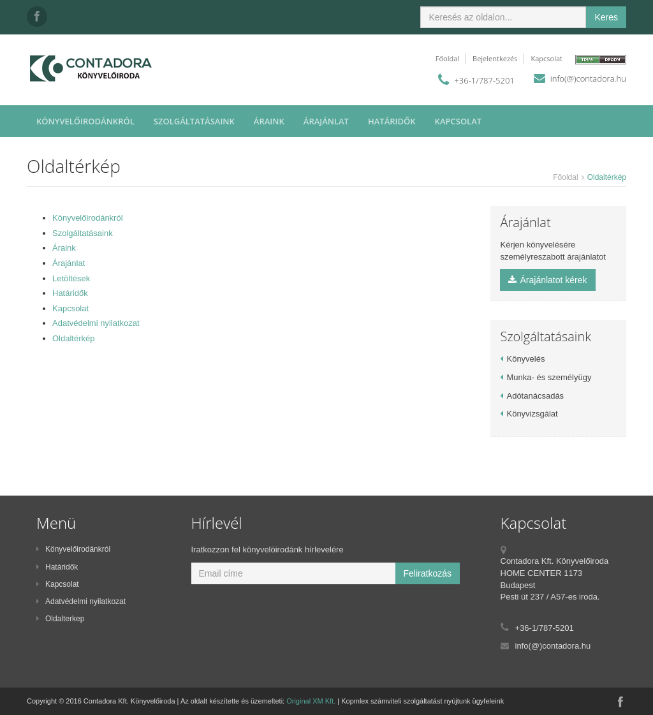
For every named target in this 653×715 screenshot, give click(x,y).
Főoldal (447, 58)
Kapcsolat (546, 58)
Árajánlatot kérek (547, 280)
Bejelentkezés (495, 58)
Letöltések (71, 278)
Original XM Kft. (310, 701)
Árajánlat (326, 121)
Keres (606, 17)
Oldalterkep (60, 618)
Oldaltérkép (73, 338)
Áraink (269, 121)
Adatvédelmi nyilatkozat (96, 323)
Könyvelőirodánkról (85, 121)
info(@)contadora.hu (588, 78)
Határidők (392, 121)
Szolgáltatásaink (194, 121)
